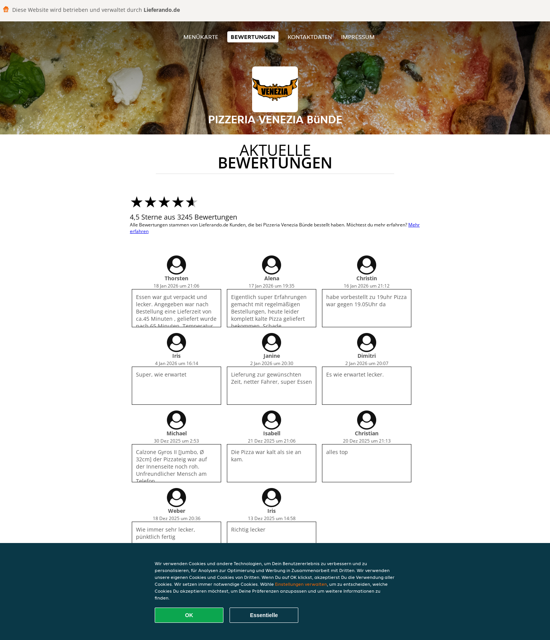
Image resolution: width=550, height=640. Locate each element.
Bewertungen (253, 37)
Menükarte (200, 37)
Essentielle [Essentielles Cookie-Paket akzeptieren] (264, 615)
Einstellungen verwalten (301, 584)
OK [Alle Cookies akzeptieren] (189, 615)
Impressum (358, 37)
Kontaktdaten (310, 37)
